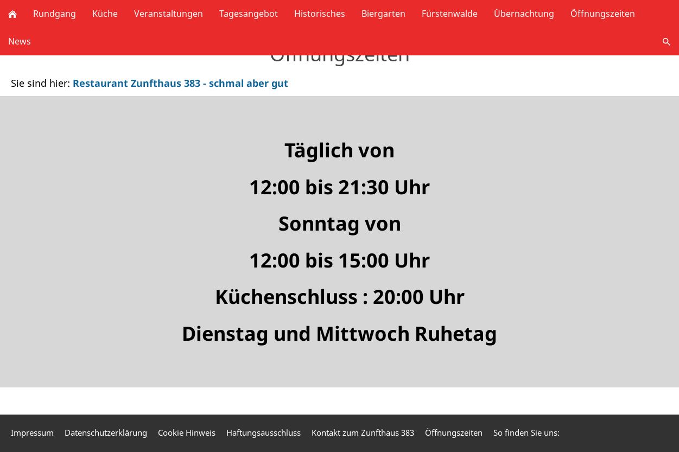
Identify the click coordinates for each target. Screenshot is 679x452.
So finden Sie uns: (526, 432)
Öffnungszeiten (454, 432)
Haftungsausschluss (263, 432)
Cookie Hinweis (186, 432)
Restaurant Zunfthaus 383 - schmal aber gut (180, 83)
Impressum (32, 432)
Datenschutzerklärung (106, 432)
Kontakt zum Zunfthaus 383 (363, 432)
